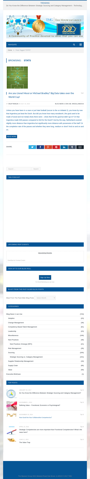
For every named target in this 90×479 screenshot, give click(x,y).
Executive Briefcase (13, 374)
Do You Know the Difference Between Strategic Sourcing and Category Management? (50, 393)
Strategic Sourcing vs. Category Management (26, 357)
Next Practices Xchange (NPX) (21, 344)
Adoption (11, 318)
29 (82, 402)
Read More (11, 136)
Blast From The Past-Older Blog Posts (20, 298)
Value (10, 370)
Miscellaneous (78, 103)
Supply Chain (13, 365)
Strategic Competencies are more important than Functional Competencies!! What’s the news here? (50, 431)
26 (82, 426)
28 (82, 414)
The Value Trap (24, 442)
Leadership (12, 331)
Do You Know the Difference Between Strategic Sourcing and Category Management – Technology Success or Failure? (45, 6)
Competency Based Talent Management (22, 327)
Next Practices (13, 340)
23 (82, 439)
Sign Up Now (45, 277)
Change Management (16, 323)
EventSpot (10, 260)
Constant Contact (20, 260)
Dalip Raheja (13, 103)
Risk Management (14, 348)
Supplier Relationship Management (20, 361)
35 (82, 390)
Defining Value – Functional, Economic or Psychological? (39, 405)
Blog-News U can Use (63, 103)
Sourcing (11, 353)
